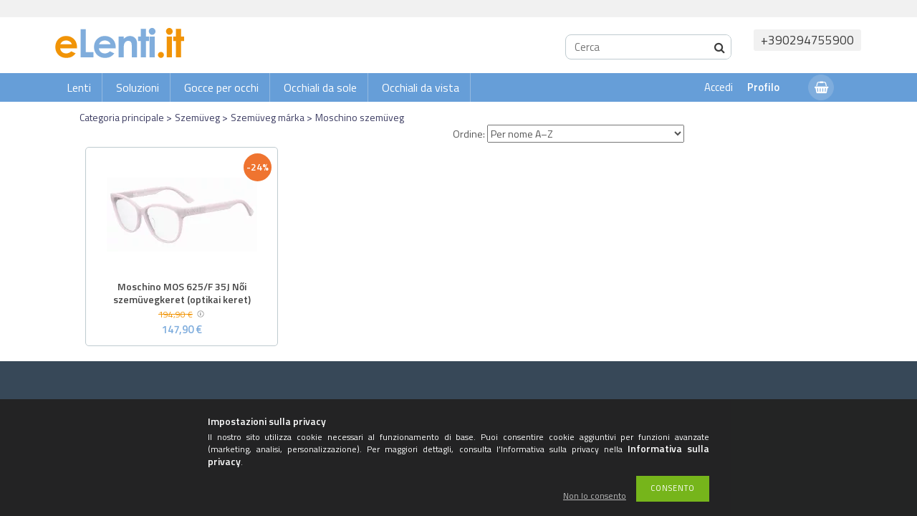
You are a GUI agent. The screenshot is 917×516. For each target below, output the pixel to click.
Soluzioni (137, 87)
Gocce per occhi (221, 87)
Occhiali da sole (320, 87)
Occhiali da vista (420, 87)
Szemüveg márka (267, 117)
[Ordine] (585, 134)
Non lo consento (594, 496)
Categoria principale (122, 117)
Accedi (718, 87)
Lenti (79, 87)
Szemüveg (197, 117)
